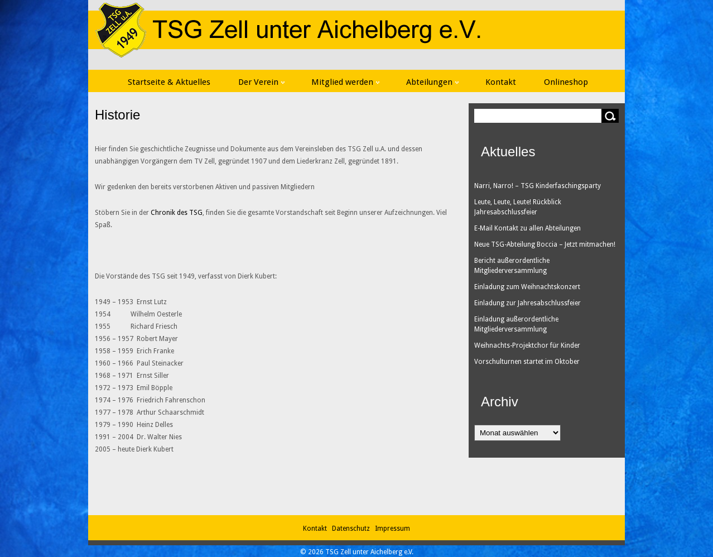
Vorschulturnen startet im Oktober (527, 362)
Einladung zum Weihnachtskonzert (527, 287)
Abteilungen (432, 82)
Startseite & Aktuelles (169, 82)
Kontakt (500, 82)
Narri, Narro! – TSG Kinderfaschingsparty (537, 186)
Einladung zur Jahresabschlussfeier (527, 303)
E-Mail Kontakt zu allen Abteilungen (527, 228)
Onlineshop (566, 82)
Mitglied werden (345, 82)
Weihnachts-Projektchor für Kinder (527, 345)
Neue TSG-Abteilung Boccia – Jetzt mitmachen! (544, 244)
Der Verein (261, 82)
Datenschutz (352, 528)
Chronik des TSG (177, 213)
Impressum (392, 528)
